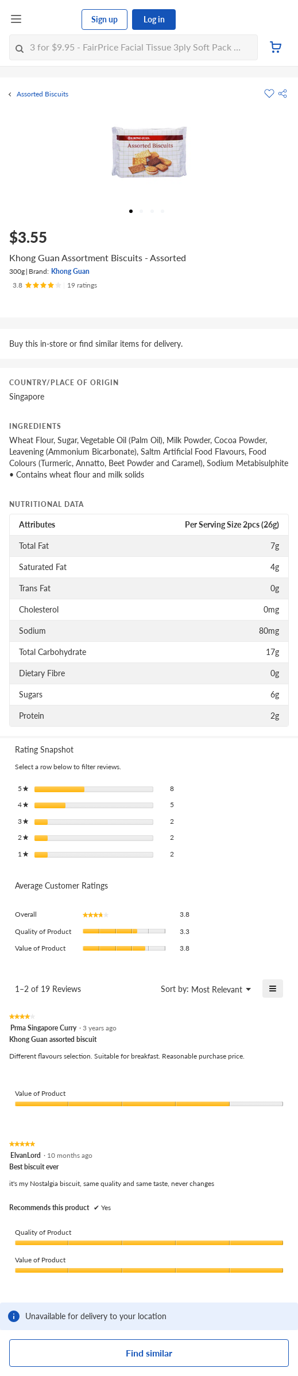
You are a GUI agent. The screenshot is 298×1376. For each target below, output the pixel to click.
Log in (154, 19)
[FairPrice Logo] (52, 19)
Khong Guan (70, 271)
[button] (282, 93)
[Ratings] (54, 285)
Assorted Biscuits (42, 94)
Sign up (104, 19)
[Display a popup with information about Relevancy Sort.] (145, 988)
